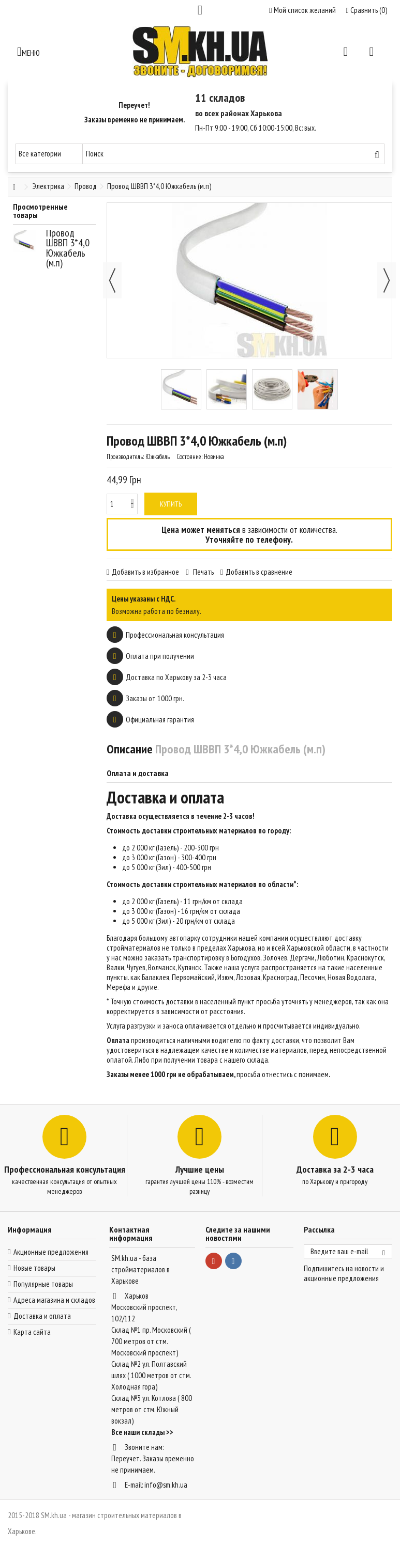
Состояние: (189, 456)
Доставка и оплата (42, 1316)
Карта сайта (32, 1332)
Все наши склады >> (142, 1432)
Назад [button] (112, 280)
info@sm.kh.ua (165, 1485)
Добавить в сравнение (259, 572)
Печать (202, 572)
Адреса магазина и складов (54, 1300)
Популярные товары (43, 1284)
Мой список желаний (302, 10)
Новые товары (34, 1268)
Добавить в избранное (145, 572)
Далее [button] (386, 280)
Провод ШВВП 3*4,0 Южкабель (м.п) (68, 248)
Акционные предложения (50, 1252)
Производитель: (125, 456)
